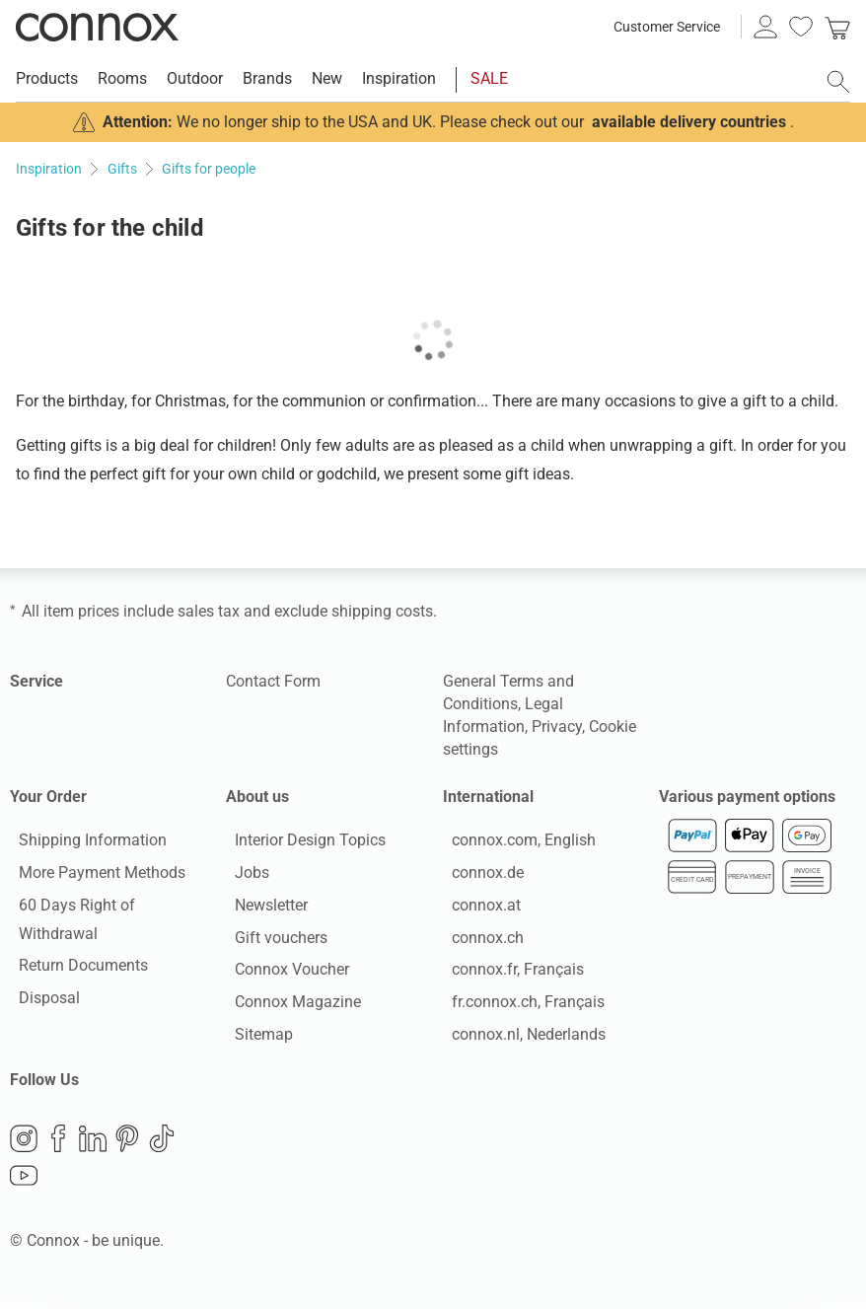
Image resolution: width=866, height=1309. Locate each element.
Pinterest (127, 1148)
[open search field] (838, 82)
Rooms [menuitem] (122, 78)
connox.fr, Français (509, 974)
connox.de (479, 877)
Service (36, 681)
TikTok (162, 1148)
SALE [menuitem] (489, 78)
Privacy (557, 726)
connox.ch (479, 941)
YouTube (23, 1186)
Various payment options (747, 796)
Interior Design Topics (301, 845)
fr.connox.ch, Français (519, 1006)
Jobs (243, 877)
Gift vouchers (272, 941)
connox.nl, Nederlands (520, 1039)
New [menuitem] (327, 78)
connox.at (477, 909)
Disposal (40, 1002)
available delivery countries (689, 121)
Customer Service (666, 27)
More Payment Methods (93, 877)
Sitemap (255, 1039)
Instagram (23, 1148)
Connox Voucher (283, 974)
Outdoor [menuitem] (195, 78)
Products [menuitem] (47, 78)
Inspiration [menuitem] (399, 78)
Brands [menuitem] (267, 78)
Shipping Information (84, 845)
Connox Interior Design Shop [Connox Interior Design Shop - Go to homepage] (97, 26)
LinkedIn (93, 1148)
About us (257, 796)
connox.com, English (515, 845)
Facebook (58, 1148)
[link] (837, 26)
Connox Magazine (289, 1006)
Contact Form (273, 681)
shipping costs (382, 611)
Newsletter (262, 909)
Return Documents (74, 970)
